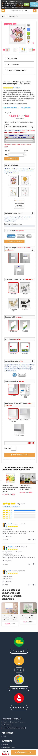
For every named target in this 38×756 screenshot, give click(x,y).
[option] (10, 484)
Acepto (27, 4)
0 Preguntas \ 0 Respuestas (11, 506)
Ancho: (7, 150)
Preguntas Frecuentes (11, 107)
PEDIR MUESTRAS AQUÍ (14, 241)
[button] (8, 536)
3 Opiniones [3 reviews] (16, 87)
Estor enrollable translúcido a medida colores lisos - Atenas (10, 618)
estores (5, 744)
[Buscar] (19, 10)
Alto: (6, 155)
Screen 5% (21, 236)
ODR (4, 736)
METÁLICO (22, 375)
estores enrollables (9, 747)
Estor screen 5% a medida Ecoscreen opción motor (26, 487)
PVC (14, 375)
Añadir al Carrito (23, 752)
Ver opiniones (26, 107)
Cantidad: (7, 448)
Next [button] (37, 480)
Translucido (11, 236)
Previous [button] (1, 480)
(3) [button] (11, 510)
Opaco (29, 236)
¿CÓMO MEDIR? (12, 159)
